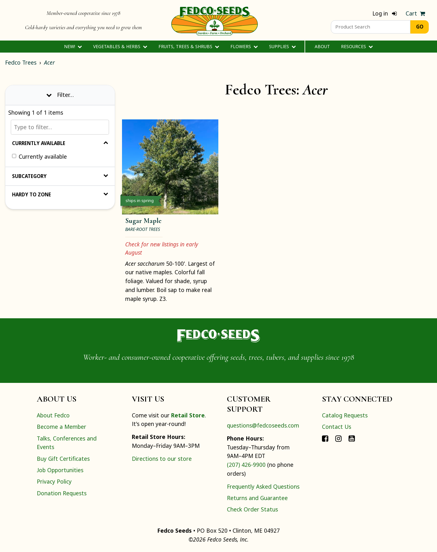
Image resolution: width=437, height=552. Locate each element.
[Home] (214, 20)
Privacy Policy (54, 481)
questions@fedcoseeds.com (263, 425)
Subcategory (60, 176)
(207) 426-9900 (246, 464)
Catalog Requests (345, 415)
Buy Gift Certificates (63, 458)
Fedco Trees (20, 62)
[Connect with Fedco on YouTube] (352, 438)
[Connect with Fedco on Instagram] (338, 438)
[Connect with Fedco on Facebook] (325, 438)
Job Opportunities (60, 470)
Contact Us (336, 426)
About (322, 46)
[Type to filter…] (60, 127)
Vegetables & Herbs (120, 46)
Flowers (244, 46)
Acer (49, 62)
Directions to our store (162, 458)
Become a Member (61, 426)
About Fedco (53, 415)
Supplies (282, 46)
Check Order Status (252, 509)
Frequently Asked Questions (263, 486)
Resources (357, 46)
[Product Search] (370, 27)
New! (73, 46)
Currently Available (60, 143)
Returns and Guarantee (257, 498)
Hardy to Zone (60, 194)
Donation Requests (62, 493)
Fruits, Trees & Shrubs (188, 46)
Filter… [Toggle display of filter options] (60, 94)
